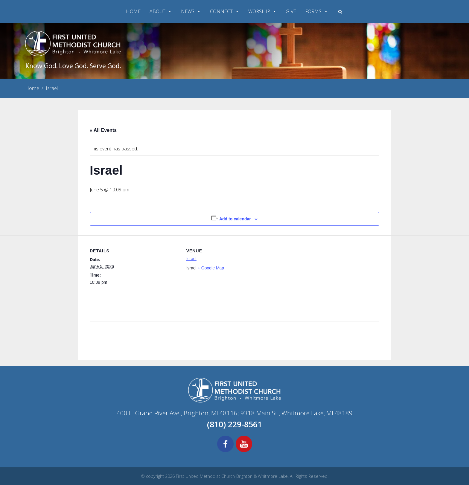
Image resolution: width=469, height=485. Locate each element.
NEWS (191, 11)
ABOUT (161, 11)
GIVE (291, 11)
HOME (133, 11)
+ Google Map (211, 268)
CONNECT (224, 11)
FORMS (316, 11)
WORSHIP (262, 11)
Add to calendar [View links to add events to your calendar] (235, 218)
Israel (191, 258)
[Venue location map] (314, 276)
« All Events (103, 130)
